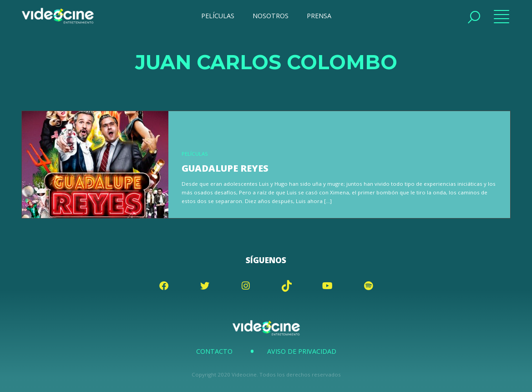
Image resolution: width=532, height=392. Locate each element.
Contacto (214, 351)
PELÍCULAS (217, 15)
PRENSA (319, 15)
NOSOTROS (271, 15)
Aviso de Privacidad (301, 351)
